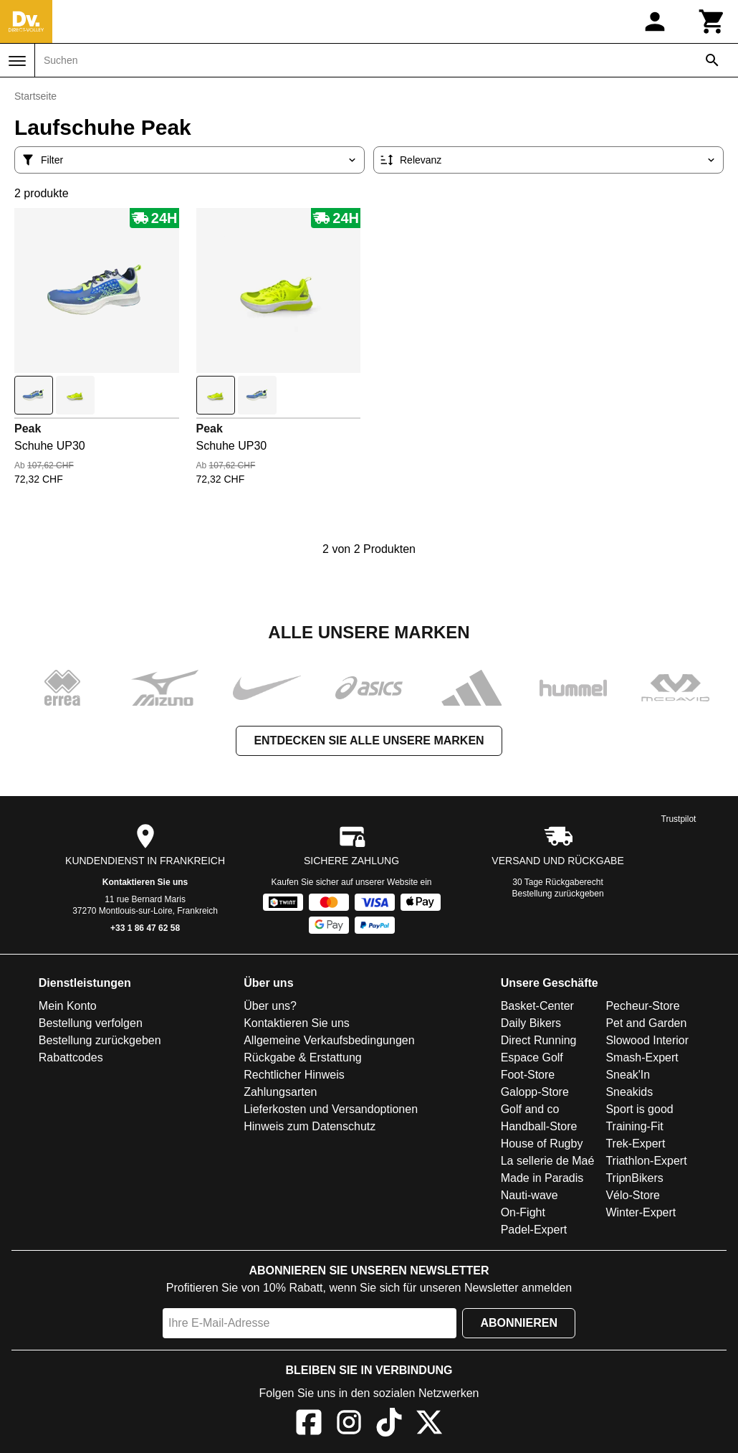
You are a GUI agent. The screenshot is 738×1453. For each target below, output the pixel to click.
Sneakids (629, 1092)
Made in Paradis (542, 1178)
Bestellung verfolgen (91, 1023)
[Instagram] (349, 1425)
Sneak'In (627, 1075)
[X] (429, 1425)
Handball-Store (539, 1126)
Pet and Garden (645, 1023)
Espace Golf (532, 1057)
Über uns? (270, 1006)
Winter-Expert (640, 1212)
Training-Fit (634, 1126)
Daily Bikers (531, 1023)
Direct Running (539, 1040)
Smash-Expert (641, 1057)
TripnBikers (634, 1178)
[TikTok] (389, 1425)
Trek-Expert (635, 1143)
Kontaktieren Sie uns (145, 882)
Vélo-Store (632, 1195)
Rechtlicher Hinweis (294, 1075)
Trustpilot (678, 819)
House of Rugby (542, 1143)
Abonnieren (518, 1323)
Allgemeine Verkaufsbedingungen (329, 1040)
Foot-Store (528, 1075)
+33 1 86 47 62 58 (145, 928)
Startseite (35, 96)
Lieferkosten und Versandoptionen (331, 1109)
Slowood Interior (647, 1040)
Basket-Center (537, 1006)
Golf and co (530, 1109)
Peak (27, 428)
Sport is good (639, 1109)
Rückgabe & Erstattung (303, 1057)
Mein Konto (68, 1006)
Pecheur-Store (642, 1006)
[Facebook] (308, 1425)
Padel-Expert (534, 1230)
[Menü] (17, 61)
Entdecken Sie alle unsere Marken (369, 740)
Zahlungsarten (280, 1092)
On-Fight (523, 1212)
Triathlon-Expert (645, 1161)
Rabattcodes (71, 1057)
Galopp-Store (535, 1092)
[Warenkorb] (712, 21)
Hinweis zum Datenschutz (309, 1126)
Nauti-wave (529, 1195)
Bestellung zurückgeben (558, 894)
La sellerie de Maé (548, 1161)
